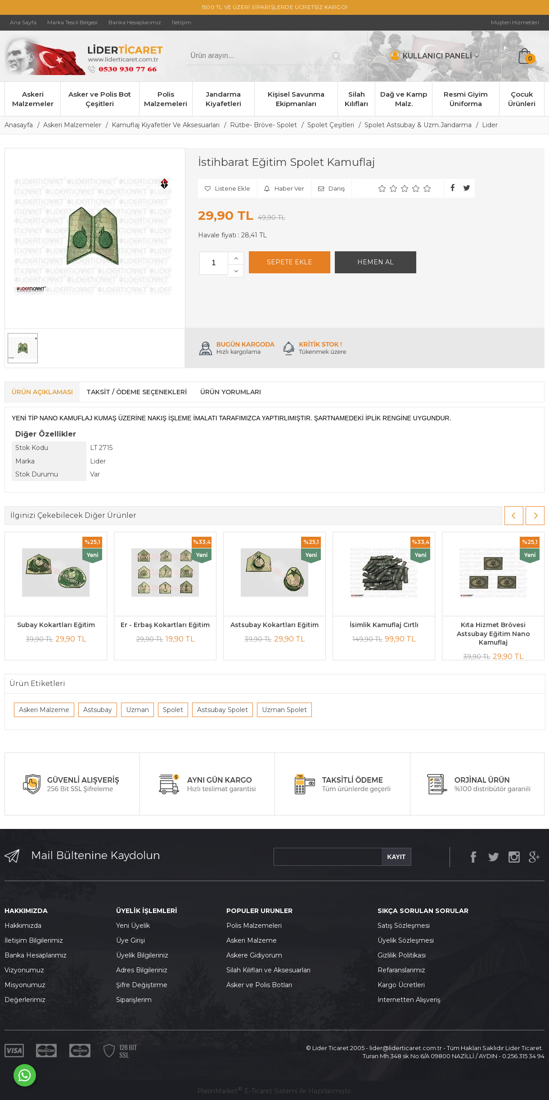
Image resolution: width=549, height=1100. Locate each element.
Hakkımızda (22, 926)
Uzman (137, 710)
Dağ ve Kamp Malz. (403, 99)
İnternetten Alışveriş (409, 1000)
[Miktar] (213, 263)
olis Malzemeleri (256, 926)
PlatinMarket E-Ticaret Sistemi (247, 1091)
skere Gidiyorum (256, 955)
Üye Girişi (130, 940)
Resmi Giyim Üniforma (466, 99)
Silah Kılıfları (356, 99)
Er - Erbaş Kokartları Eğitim (165, 625)
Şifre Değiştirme (141, 985)
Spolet (173, 710)
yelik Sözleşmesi (408, 940)
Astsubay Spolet (222, 710)
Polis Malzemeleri (165, 99)
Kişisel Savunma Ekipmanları (296, 99)
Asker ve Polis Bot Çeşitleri (99, 99)
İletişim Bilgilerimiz (33, 940)
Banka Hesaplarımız (35, 955)
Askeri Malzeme (44, 710)
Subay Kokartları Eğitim (56, 625)
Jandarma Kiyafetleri (223, 99)
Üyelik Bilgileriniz (142, 955)
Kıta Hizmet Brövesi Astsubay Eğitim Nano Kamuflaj (493, 633)
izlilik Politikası (404, 955)
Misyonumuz (24, 985)
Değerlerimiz (24, 1000)
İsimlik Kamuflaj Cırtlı (384, 625)
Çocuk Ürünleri (522, 99)
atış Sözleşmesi (406, 926)
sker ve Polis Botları (261, 985)
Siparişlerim (134, 1000)
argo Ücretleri (403, 985)
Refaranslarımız (401, 970)
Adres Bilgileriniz (141, 970)
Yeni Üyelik (133, 926)
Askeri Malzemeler (33, 99)
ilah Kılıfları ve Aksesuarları (270, 970)
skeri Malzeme (254, 940)
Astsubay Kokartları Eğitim (274, 625)
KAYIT (396, 856)
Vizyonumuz (24, 970)
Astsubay (97, 710)
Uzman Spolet (284, 710)
